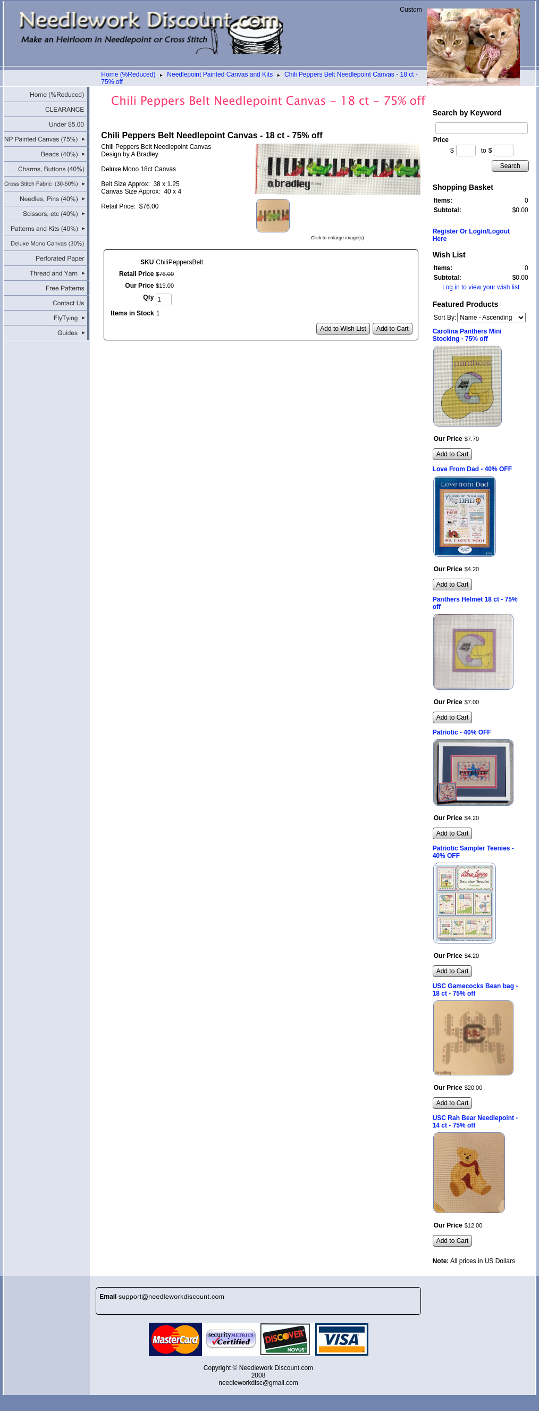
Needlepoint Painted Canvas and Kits (220, 74)
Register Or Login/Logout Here (471, 235)
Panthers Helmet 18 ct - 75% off (475, 603)
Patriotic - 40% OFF (462, 732)
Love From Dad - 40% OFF (472, 469)
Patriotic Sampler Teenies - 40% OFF (473, 852)
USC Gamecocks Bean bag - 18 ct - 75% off (475, 989)
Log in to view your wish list (480, 287)
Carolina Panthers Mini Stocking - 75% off (467, 335)
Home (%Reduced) (128, 74)
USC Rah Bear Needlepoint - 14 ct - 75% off (475, 1121)
